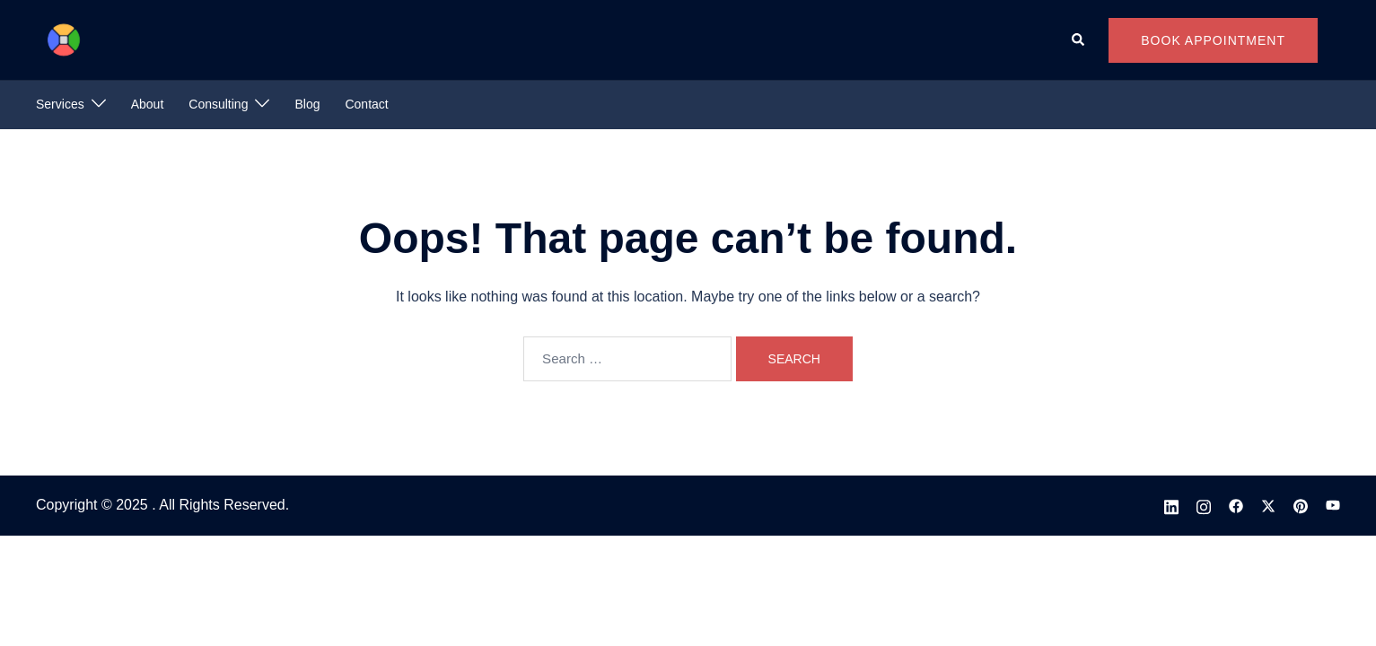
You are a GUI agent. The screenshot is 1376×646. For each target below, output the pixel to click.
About (147, 104)
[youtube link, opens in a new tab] (1333, 504)
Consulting (218, 104)
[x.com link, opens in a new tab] (1268, 504)
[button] (1079, 39)
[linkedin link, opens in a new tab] (1171, 504)
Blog (307, 104)
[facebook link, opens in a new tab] (1236, 504)
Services (60, 104)
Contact (366, 104)
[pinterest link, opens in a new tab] (1300, 504)
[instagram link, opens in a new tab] (1203, 504)
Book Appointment (1213, 40)
